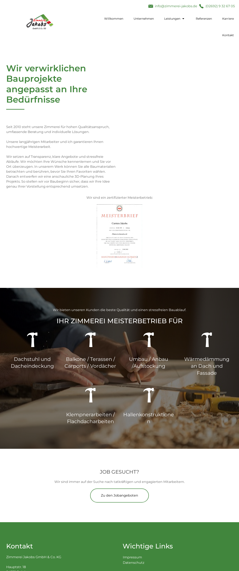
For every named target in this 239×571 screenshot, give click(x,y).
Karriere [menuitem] (228, 18)
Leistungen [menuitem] (172, 18)
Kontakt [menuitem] (228, 35)
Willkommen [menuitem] (113, 18)
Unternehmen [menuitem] (144, 18)
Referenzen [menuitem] (204, 18)
